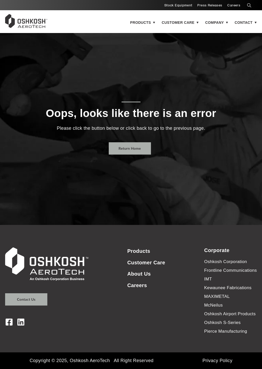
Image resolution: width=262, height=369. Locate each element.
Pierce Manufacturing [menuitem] (225, 331)
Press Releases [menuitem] (209, 5)
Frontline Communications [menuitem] (230, 270)
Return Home (129, 148)
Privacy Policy (217, 360)
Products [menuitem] (138, 251)
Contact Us (26, 299)
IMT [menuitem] (208, 279)
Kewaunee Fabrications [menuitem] (228, 287)
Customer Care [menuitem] (146, 262)
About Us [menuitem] (139, 274)
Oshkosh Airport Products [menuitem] (230, 313)
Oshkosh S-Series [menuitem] (222, 322)
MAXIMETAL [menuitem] (217, 296)
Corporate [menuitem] (217, 250)
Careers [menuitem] (233, 5)
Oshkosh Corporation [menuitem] (225, 261)
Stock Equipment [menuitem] (178, 5)
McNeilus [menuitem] (213, 305)
